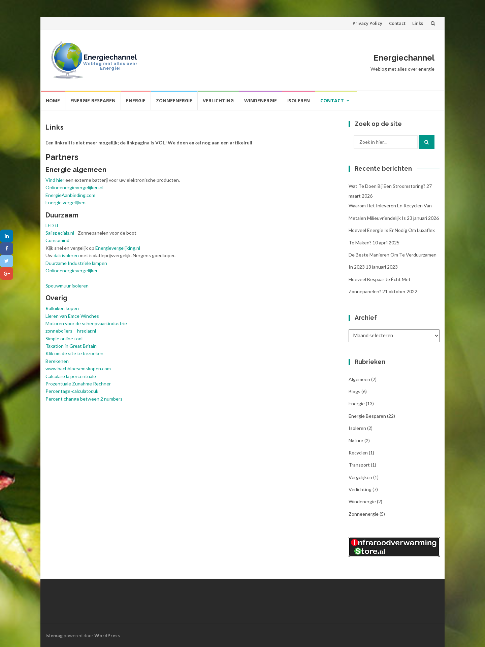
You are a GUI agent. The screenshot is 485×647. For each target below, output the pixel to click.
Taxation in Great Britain (71, 346)
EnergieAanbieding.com (70, 195)
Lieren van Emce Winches (72, 316)
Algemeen (359, 379)
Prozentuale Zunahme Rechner (78, 383)
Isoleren (298, 100)
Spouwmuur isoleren (67, 285)
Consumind (57, 240)
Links (417, 23)
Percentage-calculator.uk (71, 391)
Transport (359, 465)
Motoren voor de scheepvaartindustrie (86, 323)
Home (53, 100)
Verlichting (218, 100)
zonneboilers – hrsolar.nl (70, 331)
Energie (136, 100)
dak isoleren (66, 255)
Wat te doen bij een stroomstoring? (387, 186)
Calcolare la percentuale (70, 376)
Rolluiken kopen (62, 308)
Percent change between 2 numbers (84, 399)
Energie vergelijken (65, 202)
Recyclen (358, 452)
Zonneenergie (174, 100)
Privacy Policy (367, 23)
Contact (397, 23)
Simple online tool (64, 338)
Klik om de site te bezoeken (74, 353)
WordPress (107, 635)
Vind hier (54, 180)
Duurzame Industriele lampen (76, 263)
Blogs (354, 391)
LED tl (51, 225)
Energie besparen (93, 100)
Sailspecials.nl (59, 233)
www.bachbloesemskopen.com (78, 368)
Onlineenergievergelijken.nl (74, 187)
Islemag (54, 635)
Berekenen (57, 361)
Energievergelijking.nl (117, 248)
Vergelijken (360, 477)
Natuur (356, 440)
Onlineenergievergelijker (71, 270)
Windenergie (260, 100)
